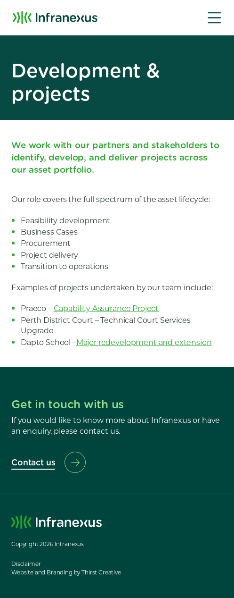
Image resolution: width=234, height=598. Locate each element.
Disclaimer (25, 564)
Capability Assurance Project (106, 308)
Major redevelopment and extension (144, 342)
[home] (55, 17)
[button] (214, 17)
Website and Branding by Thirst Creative (66, 572)
